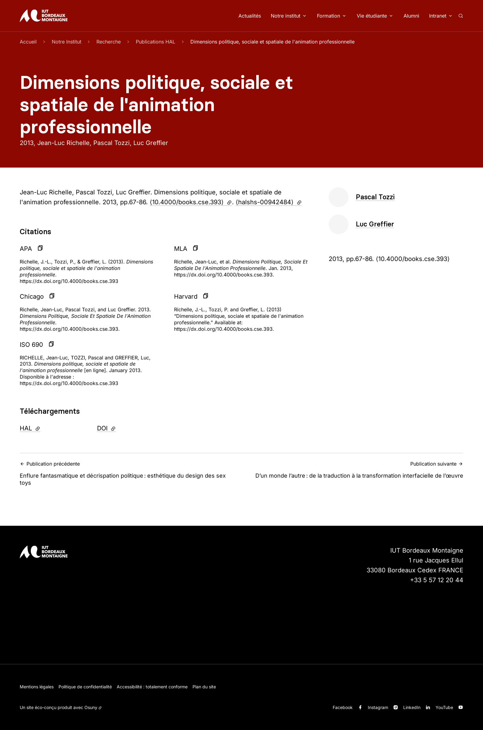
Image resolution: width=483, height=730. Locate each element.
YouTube (444, 707)
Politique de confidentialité (85, 686)
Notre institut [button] (285, 16)
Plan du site (204, 686)
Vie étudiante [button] (372, 16)
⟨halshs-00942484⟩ (269, 202)
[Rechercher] (460, 15)
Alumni (411, 16)
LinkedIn (411, 707)
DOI (123, 427)
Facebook (343, 707)
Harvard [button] (185, 296)
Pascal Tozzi (375, 197)
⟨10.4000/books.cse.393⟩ (191, 202)
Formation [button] (328, 16)
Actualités (249, 16)
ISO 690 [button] (31, 344)
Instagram (378, 707)
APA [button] (26, 248)
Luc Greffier (375, 224)
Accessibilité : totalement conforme (152, 686)
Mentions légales (37, 686)
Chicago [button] (32, 296)
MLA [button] (180, 248)
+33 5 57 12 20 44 (436, 580)
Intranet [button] (437, 16)
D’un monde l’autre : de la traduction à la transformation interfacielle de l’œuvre (354, 470)
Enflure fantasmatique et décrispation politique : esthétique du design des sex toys (129, 473)
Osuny (90, 707)
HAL (47, 427)
